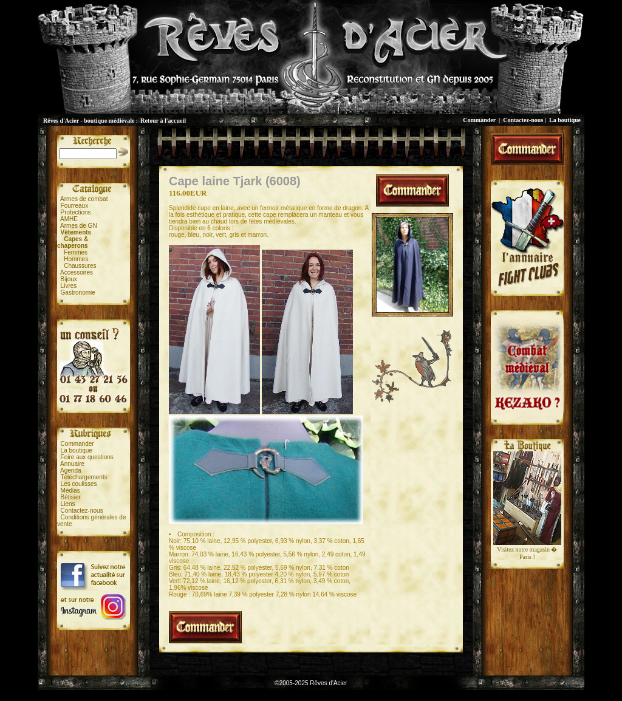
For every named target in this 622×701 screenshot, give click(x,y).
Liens (68, 504)
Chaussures (80, 265)
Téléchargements (83, 477)
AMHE (69, 219)
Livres (69, 285)
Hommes (76, 259)
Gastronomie (78, 292)
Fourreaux (75, 205)
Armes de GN (78, 225)
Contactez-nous (523, 120)
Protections (76, 212)
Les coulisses (79, 483)
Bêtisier (71, 497)
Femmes (75, 252)
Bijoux (69, 279)
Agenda (70, 470)
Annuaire (72, 463)
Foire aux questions (87, 457)
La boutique (565, 120)
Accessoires (76, 272)
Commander (479, 120)
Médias (70, 490)
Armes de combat (84, 199)
